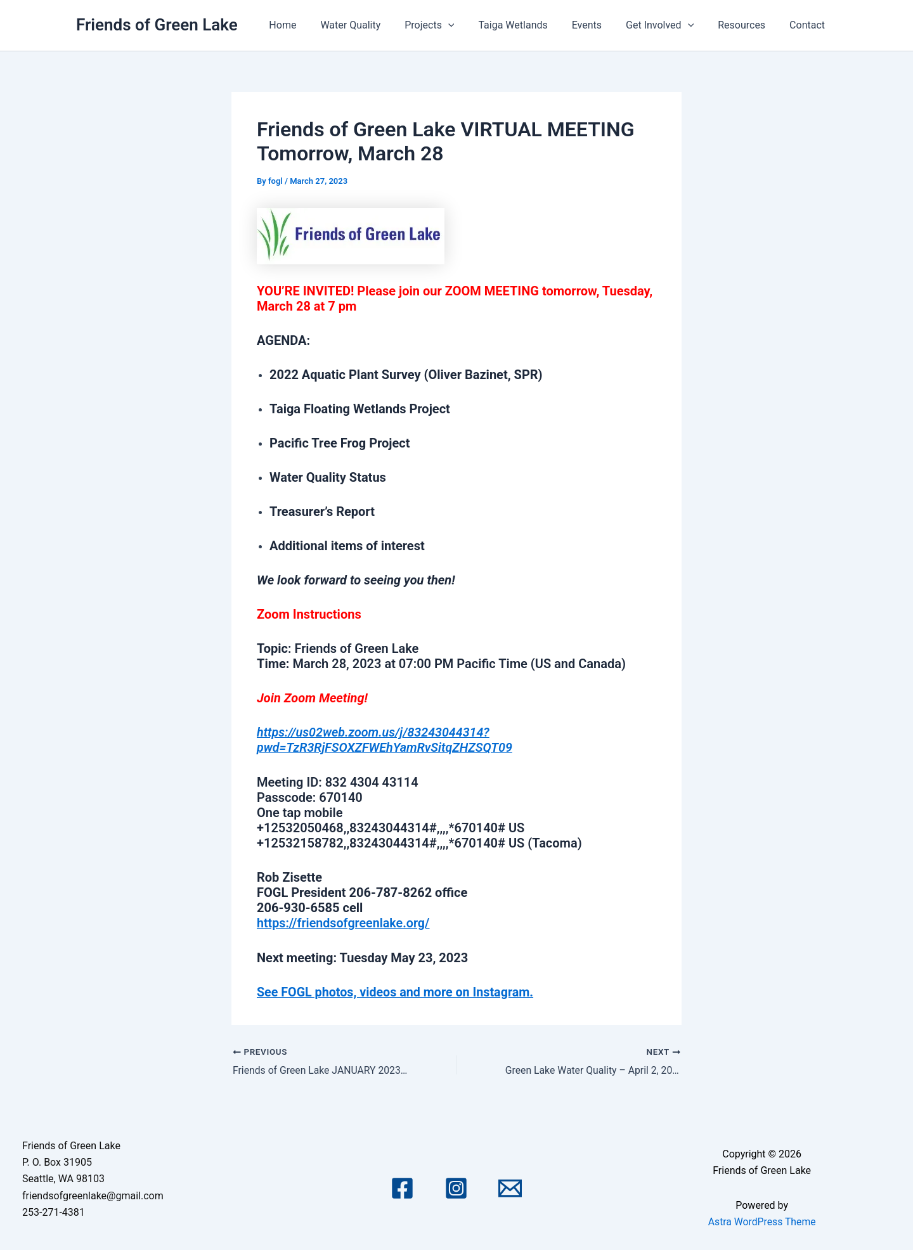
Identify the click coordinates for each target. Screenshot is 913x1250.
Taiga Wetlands (529, 25)
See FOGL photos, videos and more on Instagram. (397, 990)
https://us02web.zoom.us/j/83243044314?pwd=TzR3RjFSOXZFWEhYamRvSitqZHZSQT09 (386, 740)
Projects (450, 25)
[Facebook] (402, 1187)
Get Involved (669, 25)
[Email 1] (510, 1187)
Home (311, 25)
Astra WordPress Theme (761, 1220)
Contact (809, 25)
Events (600, 25)
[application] (469, 25)
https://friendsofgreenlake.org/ (344, 922)
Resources (747, 25)
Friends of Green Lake (157, 24)
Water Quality (375, 25)
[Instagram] (456, 1187)
